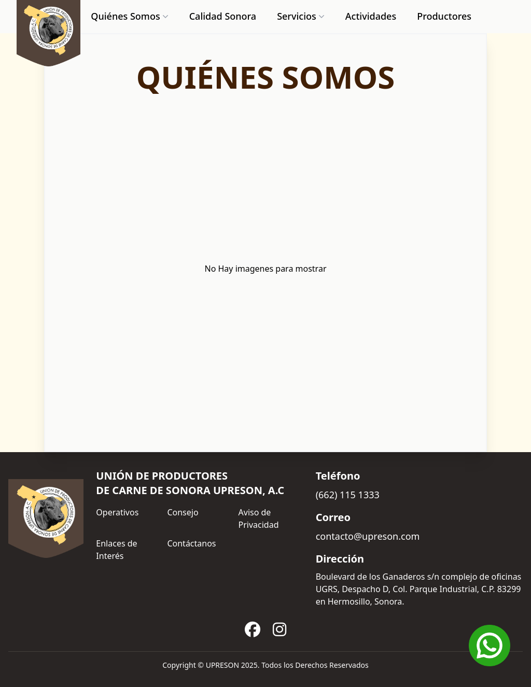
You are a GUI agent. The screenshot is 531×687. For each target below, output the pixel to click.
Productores (444, 16)
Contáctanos (191, 543)
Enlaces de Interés (116, 550)
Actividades (370, 16)
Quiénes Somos (130, 16)
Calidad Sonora (222, 16)
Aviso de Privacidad (259, 518)
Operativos (117, 512)
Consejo (182, 512)
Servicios (302, 16)
